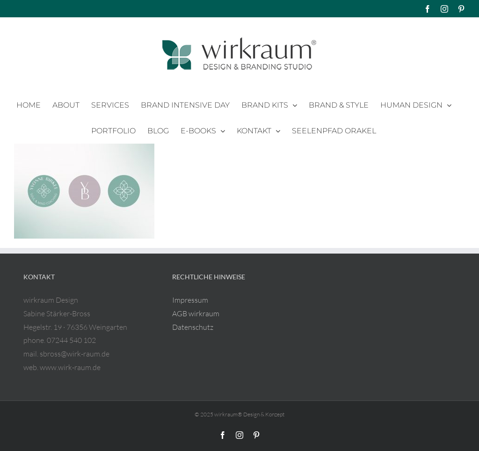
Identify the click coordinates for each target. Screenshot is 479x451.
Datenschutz (192, 327)
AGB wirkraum (195, 313)
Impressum (190, 300)
